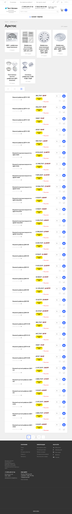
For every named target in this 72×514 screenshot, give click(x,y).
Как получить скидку (42, 456)
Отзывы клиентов (25, 452)
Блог (22, 449)
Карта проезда (24, 479)
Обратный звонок (26, 8)
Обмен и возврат (41, 452)
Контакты (23, 456)
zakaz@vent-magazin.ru (40, 8)
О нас (22, 447)
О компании (13, 2)
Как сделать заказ (41, 447)
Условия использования (43, 454)
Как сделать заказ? (41, 2)
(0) (21, 99)
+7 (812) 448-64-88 (41, 6)
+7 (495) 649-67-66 (27, 6)
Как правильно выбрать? (26, 2)
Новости (23, 454)
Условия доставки (41, 449)
